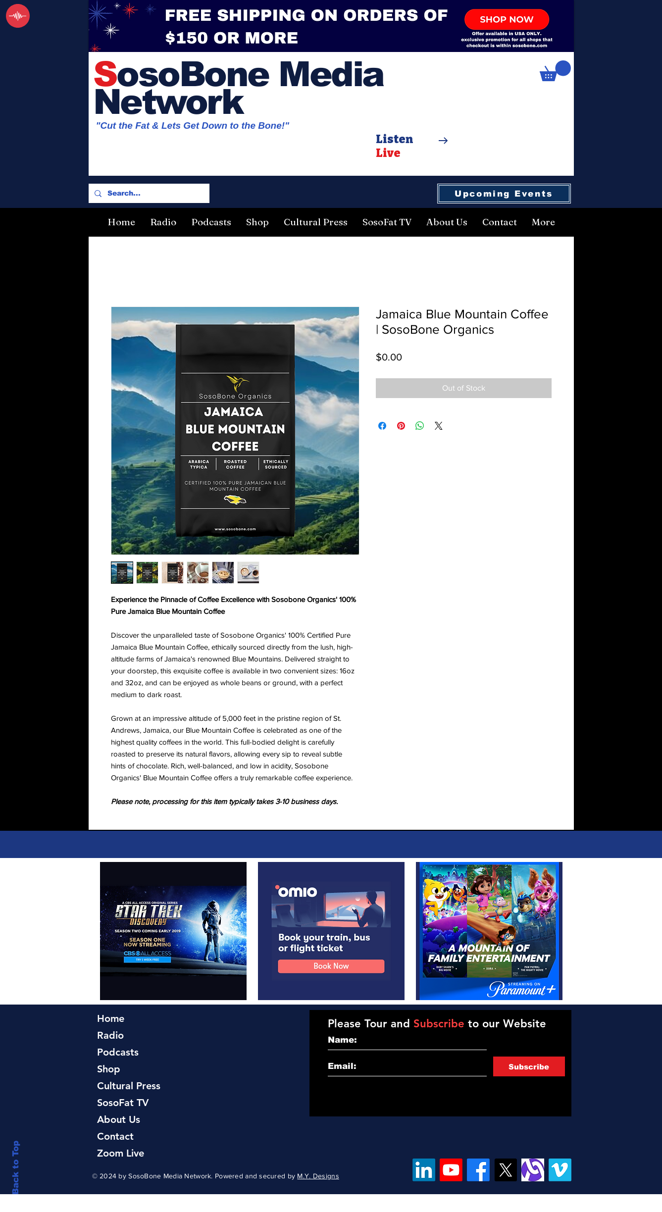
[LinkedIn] (423, 1170)
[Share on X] (439, 426)
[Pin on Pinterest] (401, 426)
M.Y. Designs (318, 1176)
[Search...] (148, 193)
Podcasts (118, 1052)
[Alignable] (532, 1170)
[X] (505, 1170)
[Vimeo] (560, 1170)
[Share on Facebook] (382, 426)
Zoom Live (120, 1153)
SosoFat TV (123, 1103)
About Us (118, 1119)
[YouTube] (451, 1170)
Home (110, 1018)
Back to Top (15, 1168)
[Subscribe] (529, 1066)
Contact (115, 1136)
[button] (555, 70)
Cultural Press (128, 1086)
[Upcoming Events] (504, 193)
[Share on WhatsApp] (420, 426)
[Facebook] (478, 1170)
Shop (108, 1069)
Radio (110, 1035)
